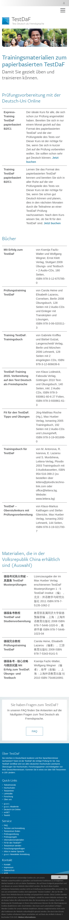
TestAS (7, 815)
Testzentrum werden (12, 846)
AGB (6, 873)
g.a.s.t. (7, 804)
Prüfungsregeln (10, 837)
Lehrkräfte (8, 794)
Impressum (8, 867)
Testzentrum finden (12, 831)
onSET (7, 812)
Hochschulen (9, 788)
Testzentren (9, 791)
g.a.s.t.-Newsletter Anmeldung (17, 854)
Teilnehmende (10, 785)
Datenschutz (9, 870)
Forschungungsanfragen (14, 848)
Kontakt (7, 864)
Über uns (8, 799)
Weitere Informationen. (27, 917)
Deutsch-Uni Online (12, 809)
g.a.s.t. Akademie (11, 807)
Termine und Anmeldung (14, 828)
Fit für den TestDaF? (12, 843)
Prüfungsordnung (11, 834)
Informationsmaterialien (14, 840)
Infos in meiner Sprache (14, 851)
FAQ (34, 731)
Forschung (8, 796)
